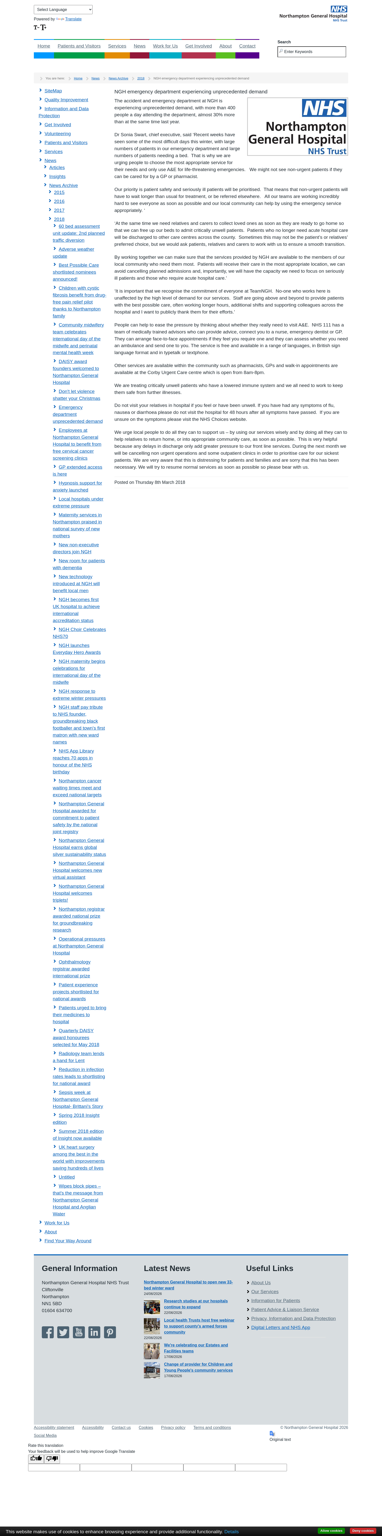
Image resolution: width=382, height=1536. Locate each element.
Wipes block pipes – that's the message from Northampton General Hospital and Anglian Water (78, 1199)
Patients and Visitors (79, 46)
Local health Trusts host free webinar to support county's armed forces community (199, 1326)
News (140, 46)
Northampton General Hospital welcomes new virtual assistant (78, 870)
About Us (261, 1282)
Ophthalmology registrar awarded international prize (72, 968)
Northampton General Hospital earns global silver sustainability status (79, 847)
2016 (59, 201)
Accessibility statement (54, 1427)
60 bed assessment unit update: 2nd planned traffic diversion (79, 233)
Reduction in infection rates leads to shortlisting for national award (79, 1076)
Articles (57, 167)
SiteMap (53, 90)
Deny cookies (363, 1531)
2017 (59, 210)
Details (231, 1531)
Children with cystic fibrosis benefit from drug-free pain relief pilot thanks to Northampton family (79, 302)
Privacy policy (173, 1427)
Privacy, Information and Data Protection (293, 1318)
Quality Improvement (66, 99)
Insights (57, 176)
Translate (69, 19)
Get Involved (198, 46)
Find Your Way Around (68, 1240)
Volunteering (58, 133)
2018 (141, 78)
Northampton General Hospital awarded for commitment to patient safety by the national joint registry (78, 817)
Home (44, 46)
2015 (59, 192)
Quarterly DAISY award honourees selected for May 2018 (76, 1037)
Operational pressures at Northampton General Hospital (79, 946)
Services (117, 46)
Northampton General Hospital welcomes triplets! (78, 893)
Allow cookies (331, 1531)
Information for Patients (275, 1300)
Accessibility (93, 1427)
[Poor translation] (52, 1459)
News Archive (118, 78)
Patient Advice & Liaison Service (285, 1309)
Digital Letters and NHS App (280, 1327)
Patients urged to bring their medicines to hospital (79, 1014)
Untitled (67, 1177)
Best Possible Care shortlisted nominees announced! (76, 272)
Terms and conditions (212, 1427)
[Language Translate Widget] (63, 9)
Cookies (146, 1427)
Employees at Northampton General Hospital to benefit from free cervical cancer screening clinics (77, 444)
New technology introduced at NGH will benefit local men (76, 583)
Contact (247, 46)
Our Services (265, 1291)
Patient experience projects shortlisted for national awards (76, 991)
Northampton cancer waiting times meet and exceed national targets (77, 787)
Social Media (45, 1435)
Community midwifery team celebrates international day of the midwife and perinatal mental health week (78, 338)
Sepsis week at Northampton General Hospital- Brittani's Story (78, 1099)
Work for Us (165, 46)
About (225, 46)
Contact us (121, 1427)
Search (284, 42)
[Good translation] (36, 1459)
